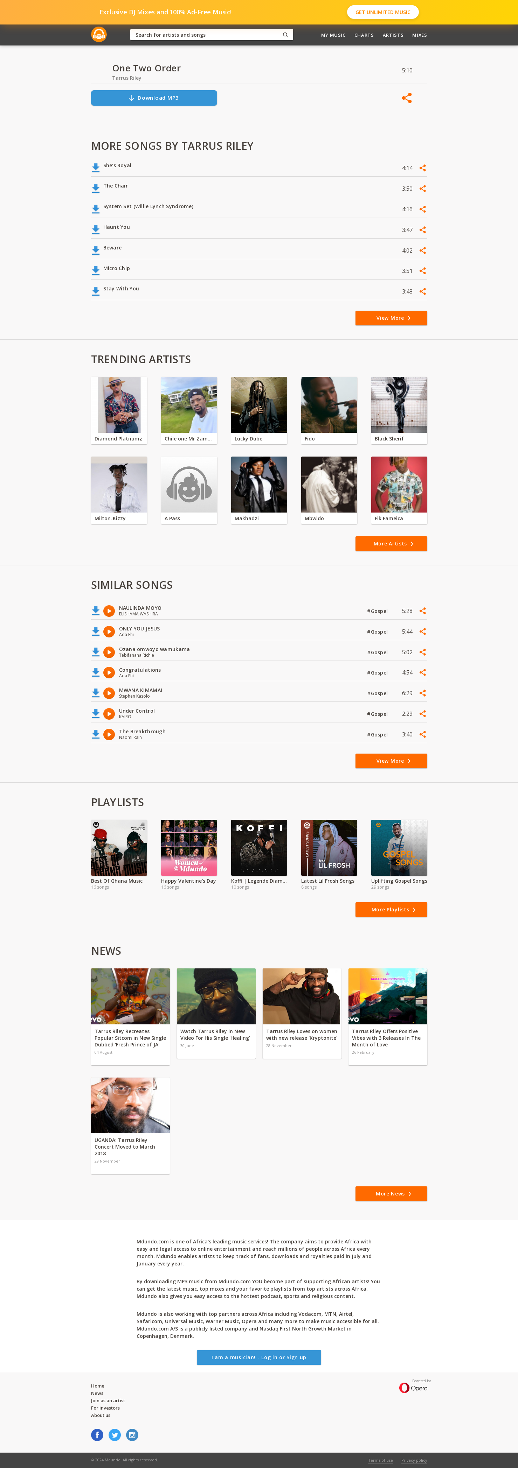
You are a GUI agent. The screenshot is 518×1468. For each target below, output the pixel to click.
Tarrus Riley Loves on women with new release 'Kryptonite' (301, 1034)
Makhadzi (247, 518)
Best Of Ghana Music (117, 880)
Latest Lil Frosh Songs (327, 880)
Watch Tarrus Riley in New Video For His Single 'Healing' (215, 1034)
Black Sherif (389, 438)
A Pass (172, 518)
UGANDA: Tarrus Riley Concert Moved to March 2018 (125, 1147)
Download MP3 (153, 97)
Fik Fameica (389, 518)
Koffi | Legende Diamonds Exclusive (259, 880)
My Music (333, 35)
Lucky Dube (248, 438)
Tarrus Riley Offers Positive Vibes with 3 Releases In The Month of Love (386, 1038)
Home (97, 1386)
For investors (105, 1408)
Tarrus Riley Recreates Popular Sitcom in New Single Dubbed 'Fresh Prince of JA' (130, 1038)
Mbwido (314, 518)
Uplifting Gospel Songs (399, 880)
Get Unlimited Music (382, 12)
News (97, 1393)
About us (100, 1415)
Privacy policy (414, 1460)
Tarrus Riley (126, 78)
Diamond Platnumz (118, 438)
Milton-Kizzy (110, 518)
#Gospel (378, 611)
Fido (310, 438)
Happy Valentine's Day (188, 880)
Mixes (419, 35)
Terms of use (380, 1460)
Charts (364, 35)
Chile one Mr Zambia (189, 438)
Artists (393, 35)
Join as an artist (108, 1400)
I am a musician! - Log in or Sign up (259, 1357)
